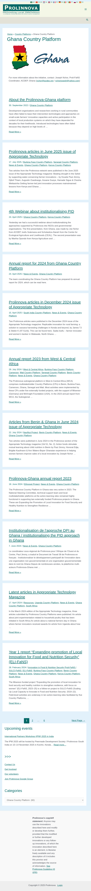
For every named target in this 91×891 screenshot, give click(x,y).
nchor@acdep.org (45, 82)
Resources (29, 604)
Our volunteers (12, 776)
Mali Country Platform (30, 374)
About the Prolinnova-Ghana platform (40, 101)
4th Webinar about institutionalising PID (41, 213)
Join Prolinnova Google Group (19, 781)
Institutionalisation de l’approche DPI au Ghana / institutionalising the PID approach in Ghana (44, 537)
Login (60, 885)
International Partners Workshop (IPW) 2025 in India (29, 738)
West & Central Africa (33, 371)
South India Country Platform (37, 314)
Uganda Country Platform (47, 604)
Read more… (60, 746)
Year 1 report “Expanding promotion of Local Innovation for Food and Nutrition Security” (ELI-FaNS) (45, 659)
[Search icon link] (87, 21)
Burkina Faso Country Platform (37, 164)
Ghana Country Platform (41, 107)
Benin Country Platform (50, 434)
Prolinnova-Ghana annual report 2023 (40, 480)
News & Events (16, 167)
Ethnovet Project (32, 486)
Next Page (78, 722)
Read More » (15, 133)
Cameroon (14, 374)
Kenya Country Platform (59, 167)
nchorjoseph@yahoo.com (67, 82)
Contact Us (10, 766)
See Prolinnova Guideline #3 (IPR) (43, 869)
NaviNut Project (30, 434)
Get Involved (10, 771)
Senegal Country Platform (65, 164)
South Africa (31, 607)
